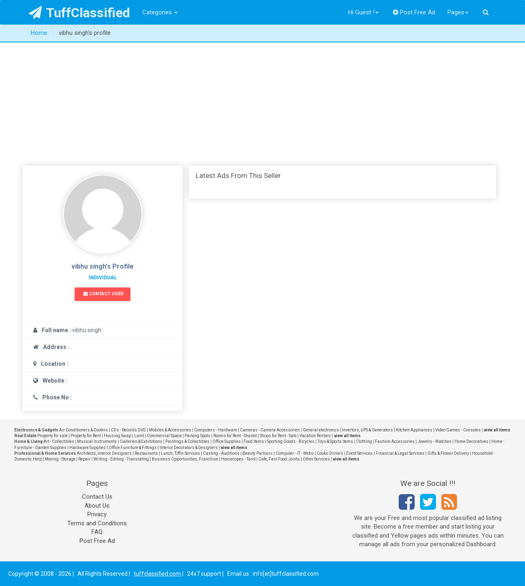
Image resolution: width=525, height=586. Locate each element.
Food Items (254, 441)
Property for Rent (86, 435)
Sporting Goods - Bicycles (291, 441)
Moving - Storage (60, 459)
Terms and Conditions (97, 523)
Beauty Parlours (257, 453)
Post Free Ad (414, 12)
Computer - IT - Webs (295, 453)
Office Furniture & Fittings (133, 447)
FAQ (97, 532)
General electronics (321, 430)
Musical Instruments (97, 441)
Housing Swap (117, 435)
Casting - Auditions (221, 453)
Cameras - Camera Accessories (270, 430)
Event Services (359, 453)
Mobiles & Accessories (170, 430)
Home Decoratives (471, 441)
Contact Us (97, 496)
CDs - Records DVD (128, 430)
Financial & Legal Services (400, 453)
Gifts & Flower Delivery (448, 453)
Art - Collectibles (58, 441)
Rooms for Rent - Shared (235, 435)
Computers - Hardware (215, 430)
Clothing (364, 441)
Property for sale (52, 435)
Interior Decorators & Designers (189, 447)
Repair (84, 459)
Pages (457, 12)
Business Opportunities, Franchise (185, 459)
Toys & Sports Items (335, 441)
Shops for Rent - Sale (278, 435)
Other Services (316, 459)
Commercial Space (164, 435)
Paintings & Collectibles (187, 441)
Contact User (103, 293)
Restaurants (146, 453)
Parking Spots (197, 435)
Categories (160, 12)
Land (139, 435)
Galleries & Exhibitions (141, 441)
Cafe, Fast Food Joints (279, 459)
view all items (497, 430)
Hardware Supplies (87, 447)
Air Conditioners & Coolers (83, 430)
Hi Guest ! (363, 12)
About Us (97, 505)
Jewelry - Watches (435, 441)
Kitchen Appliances (414, 430)
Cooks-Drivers (330, 453)
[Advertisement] (262, 104)
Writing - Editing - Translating (121, 459)
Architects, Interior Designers (104, 453)
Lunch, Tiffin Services (180, 453)
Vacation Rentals (315, 435)
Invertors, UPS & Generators (367, 430)
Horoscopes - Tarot (238, 459)
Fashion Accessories (395, 441)
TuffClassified (79, 13)
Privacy (97, 514)
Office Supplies (226, 441)
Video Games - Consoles (458, 430)
